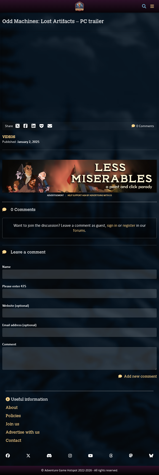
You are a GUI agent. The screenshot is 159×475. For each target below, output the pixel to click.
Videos (8, 137)
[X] (28, 455)
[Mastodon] (131, 455)
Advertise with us (23, 432)
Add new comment (137, 376)
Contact (13, 440)
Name (6, 267)
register (129, 225)
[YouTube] (90, 455)
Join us (12, 424)
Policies (13, 415)
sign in (112, 225)
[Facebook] (8, 455)
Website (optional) (15, 306)
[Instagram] (70, 455)
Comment (9, 344)
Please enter (14, 286)
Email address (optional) (19, 325)
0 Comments (143, 126)
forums (79, 230)
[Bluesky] (151, 455)
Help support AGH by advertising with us (90, 195)
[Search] (144, 6)
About (12, 407)
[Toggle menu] (152, 6)
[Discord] (49, 455)
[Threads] (111, 455)
